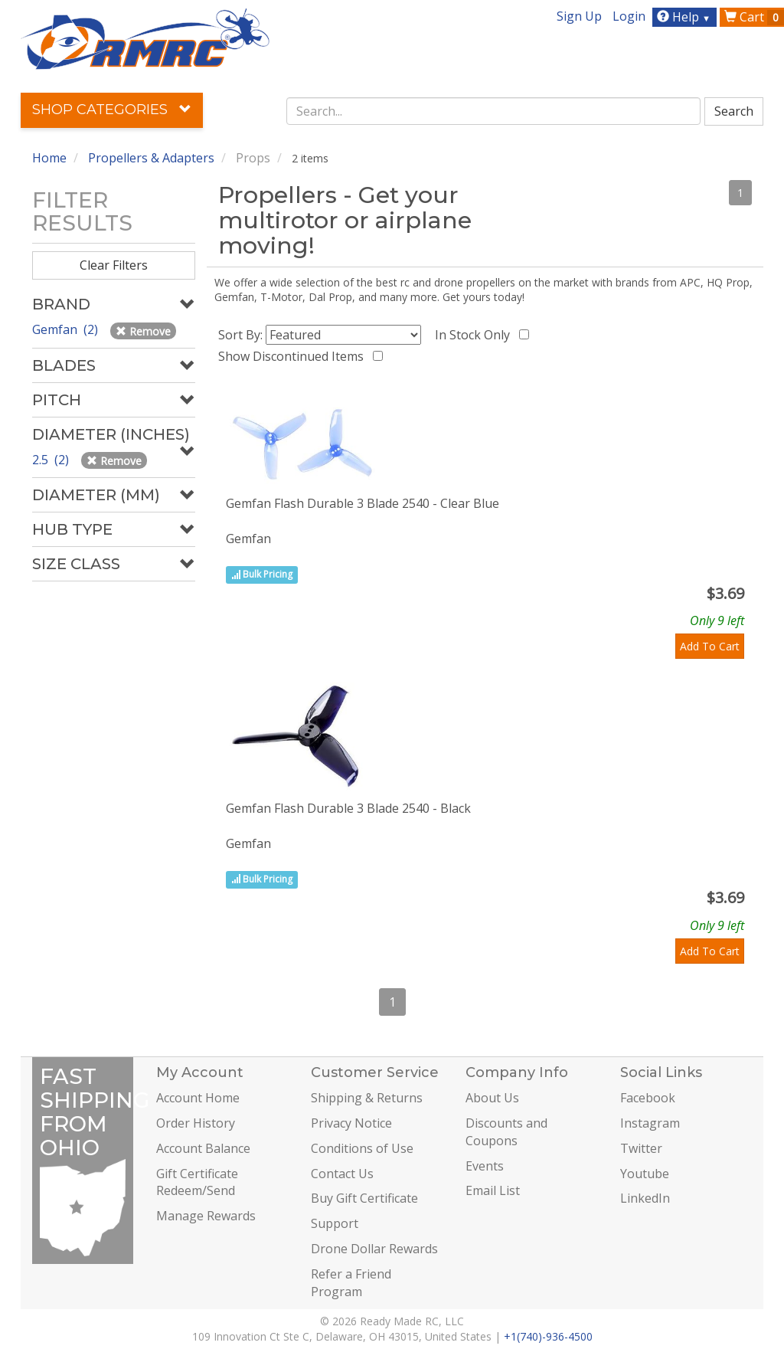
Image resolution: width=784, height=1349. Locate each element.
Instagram (650, 1123)
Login (628, 16)
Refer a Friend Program (351, 1283)
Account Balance (203, 1148)
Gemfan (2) (66, 329)
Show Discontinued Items (294, 356)
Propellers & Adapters (151, 157)
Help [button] (685, 16)
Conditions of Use (362, 1148)
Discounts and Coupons (506, 1132)
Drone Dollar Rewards (374, 1248)
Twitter (641, 1148)
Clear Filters (114, 265)
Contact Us (342, 1173)
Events (485, 1165)
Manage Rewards (206, 1215)
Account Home (198, 1097)
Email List (493, 1190)
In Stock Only (475, 334)
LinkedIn (645, 1198)
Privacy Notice (351, 1123)
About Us (492, 1097)
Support (334, 1223)
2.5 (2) (52, 459)
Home (49, 157)
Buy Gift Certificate (364, 1198)
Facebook (647, 1097)
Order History (195, 1123)
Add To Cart (710, 646)
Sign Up (579, 16)
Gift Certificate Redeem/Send (197, 1182)
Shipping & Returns (367, 1097)
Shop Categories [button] (111, 109)
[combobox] (493, 111)
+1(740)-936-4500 (548, 1336)
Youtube (644, 1173)
